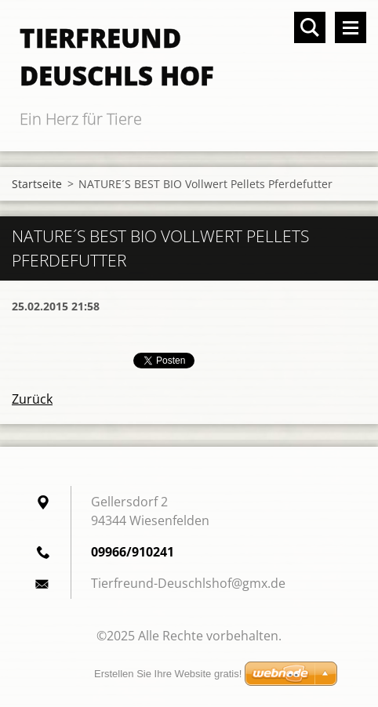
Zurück (32, 399)
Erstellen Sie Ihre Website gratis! (168, 674)
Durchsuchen (309, 27)
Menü (350, 27)
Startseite (37, 183)
